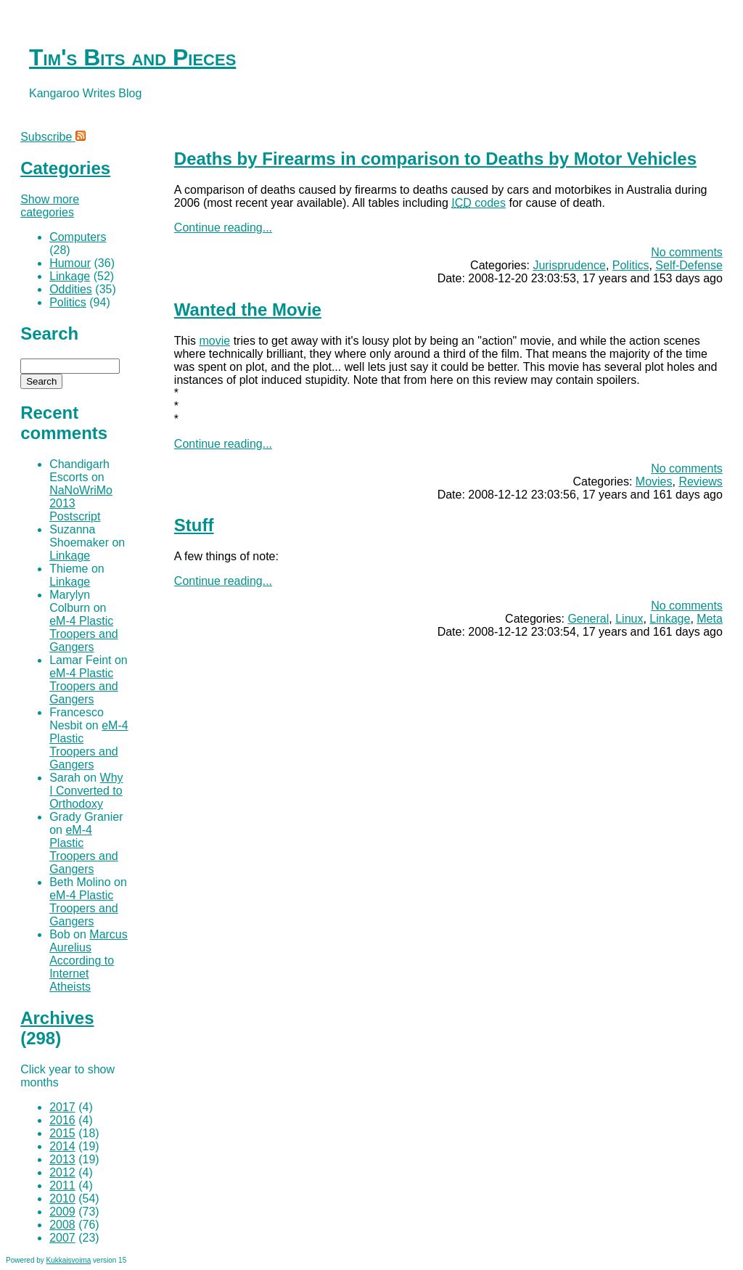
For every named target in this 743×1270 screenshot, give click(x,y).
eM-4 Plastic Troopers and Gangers (83, 634)
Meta (710, 619)
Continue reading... (223, 227)
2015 (62, 1133)
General (588, 619)
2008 (62, 1224)
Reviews (700, 481)
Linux (629, 619)
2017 (62, 1107)
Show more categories (49, 205)
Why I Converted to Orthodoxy (86, 790)
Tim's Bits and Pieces (132, 57)
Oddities (70, 289)
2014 (62, 1146)
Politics (630, 265)
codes (478, 203)
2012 (62, 1172)
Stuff (194, 525)
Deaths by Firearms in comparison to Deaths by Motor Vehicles (435, 158)
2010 (62, 1198)
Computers (77, 237)
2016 (62, 1120)
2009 (62, 1211)
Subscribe (53, 137)
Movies (654, 481)
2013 (62, 1159)
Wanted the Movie (247, 309)
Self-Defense (689, 265)
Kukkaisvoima (68, 1260)
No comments (687, 252)
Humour (70, 263)
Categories (65, 168)
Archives (57, 1018)
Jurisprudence (569, 265)
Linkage (669, 619)
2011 (62, 1185)
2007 (62, 1238)
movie (215, 341)
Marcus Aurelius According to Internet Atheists (88, 960)
